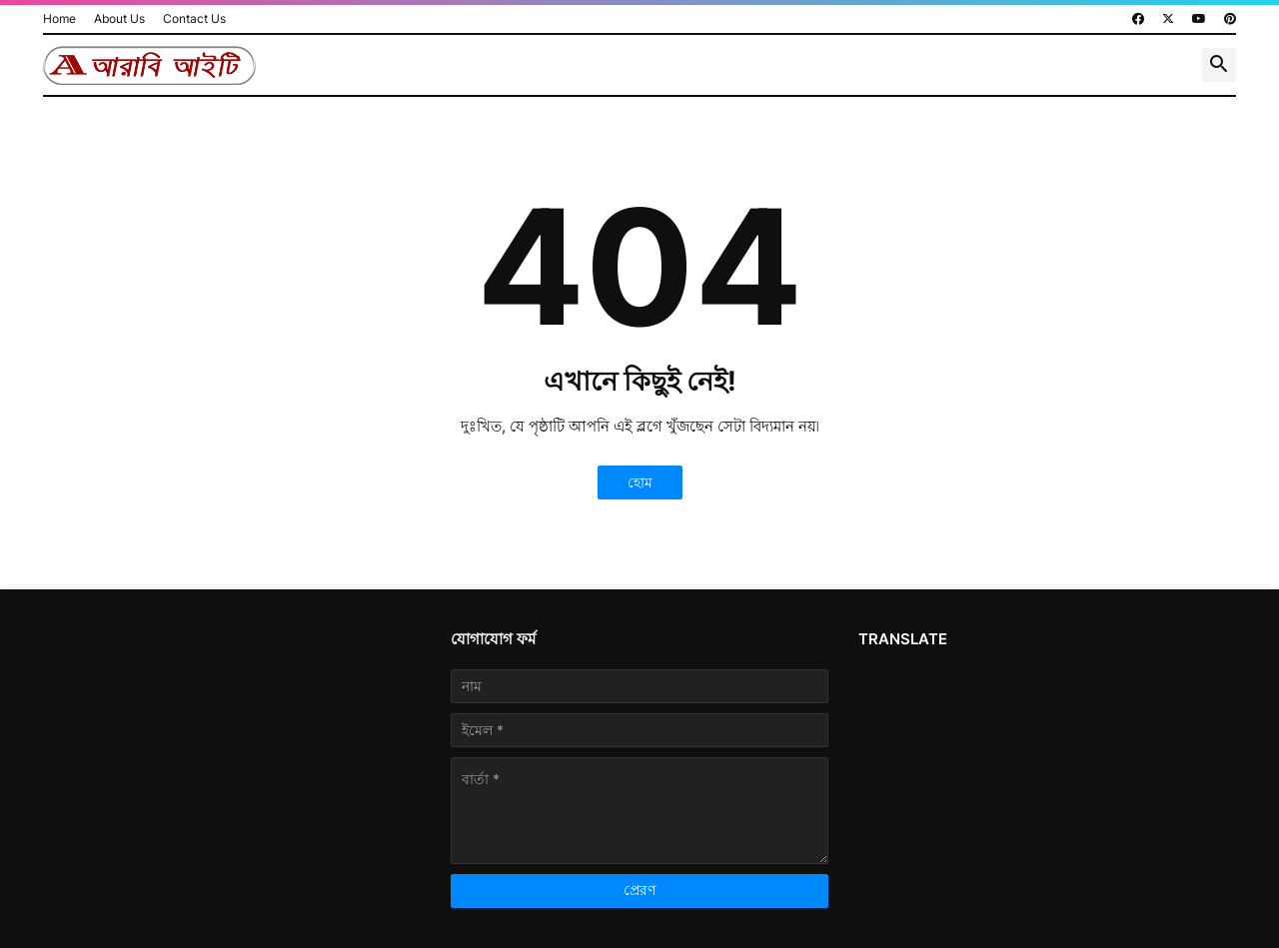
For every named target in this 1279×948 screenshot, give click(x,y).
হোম (640, 482)
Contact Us (194, 18)
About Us (119, 18)
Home (59, 18)
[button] (1219, 65)
